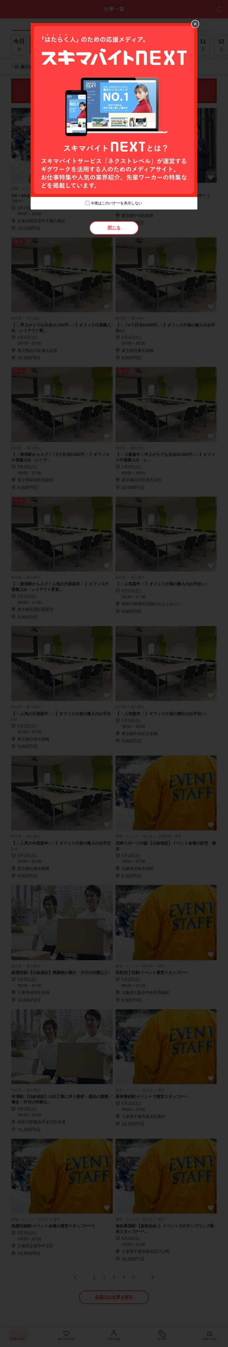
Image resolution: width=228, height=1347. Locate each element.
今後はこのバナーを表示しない (116, 203)
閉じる (114, 227)
